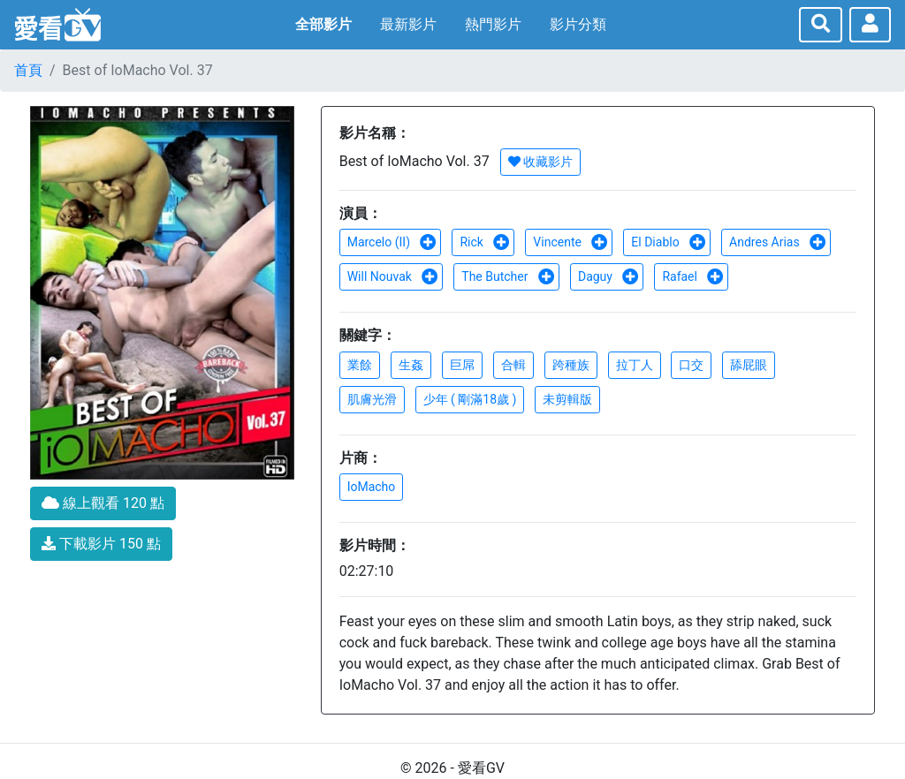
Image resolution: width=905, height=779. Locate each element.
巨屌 (462, 365)
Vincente (570, 242)
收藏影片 (540, 162)
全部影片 (323, 24)
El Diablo (668, 242)
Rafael (693, 276)
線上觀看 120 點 (103, 503)
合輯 (513, 365)
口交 (691, 365)
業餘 (359, 365)
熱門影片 (493, 24)
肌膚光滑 (372, 399)
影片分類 (578, 24)
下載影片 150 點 (101, 543)
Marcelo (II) (392, 242)
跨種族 (570, 365)
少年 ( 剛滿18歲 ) (470, 399)
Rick (485, 242)
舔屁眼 (748, 365)
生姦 (411, 365)
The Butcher (508, 276)
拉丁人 (634, 365)
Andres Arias (777, 242)
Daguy (608, 276)
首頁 (28, 70)
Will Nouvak (393, 276)
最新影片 (408, 24)
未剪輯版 (567, 399)
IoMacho (371, 487)
